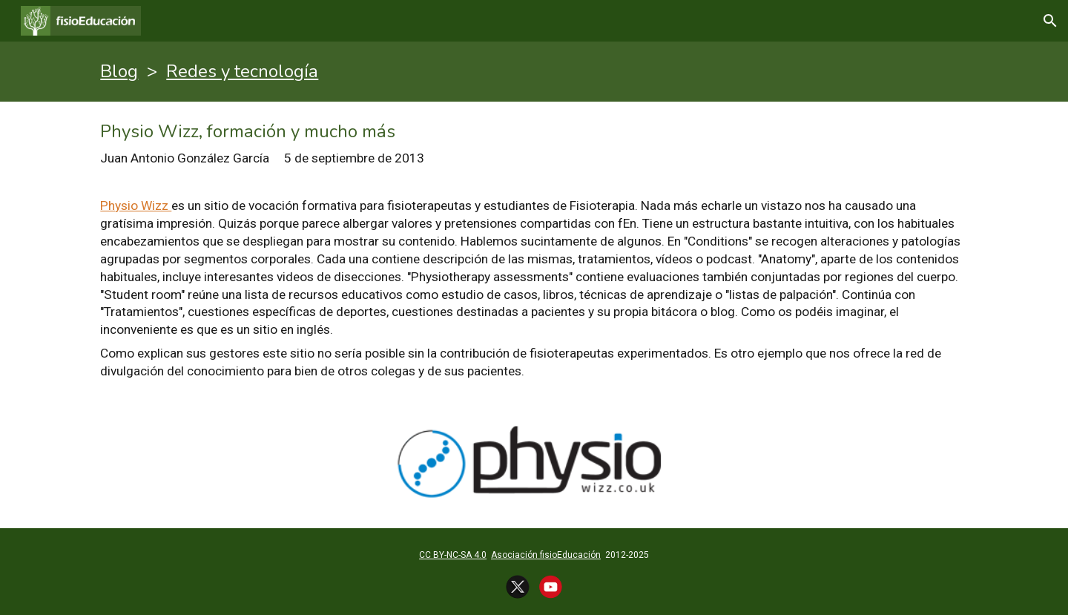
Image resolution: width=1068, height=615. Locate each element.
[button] (1050, 21)
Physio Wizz (135, 205)
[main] (533, 71)
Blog (119, 71)
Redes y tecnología (242, 71)
